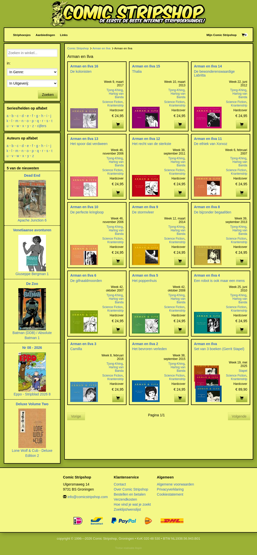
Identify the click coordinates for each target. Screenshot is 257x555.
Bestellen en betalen (130, 494)
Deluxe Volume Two (32, 404)
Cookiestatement (170, 494)
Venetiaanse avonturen (32, 230)
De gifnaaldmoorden (86, 281)
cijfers (41, 126)
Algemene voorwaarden (175, 484)
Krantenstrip (115, 105)
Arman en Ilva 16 (84, 66)
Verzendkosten (125, 499)
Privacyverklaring (170, 489)
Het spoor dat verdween (89, 144)
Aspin (138, 547)
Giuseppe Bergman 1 (32, 274)
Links (64, 34)
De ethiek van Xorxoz (210, 144)
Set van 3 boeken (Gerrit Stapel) (219, 349)
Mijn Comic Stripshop (222, 34)
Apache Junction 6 (32, 220)
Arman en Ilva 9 (145, 207)
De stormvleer (143, 212)
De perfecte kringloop (87, 212)
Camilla (76, 349)
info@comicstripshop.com (88, 497)
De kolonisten (81, 71)
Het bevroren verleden (149, 349)
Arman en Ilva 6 (83, 275)
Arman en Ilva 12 (146, 139)
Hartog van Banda (116, 95)
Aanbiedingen (45, 34)
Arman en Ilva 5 (145, 275)
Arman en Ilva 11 (208, 139)
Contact (120, 484)
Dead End (32, 175)
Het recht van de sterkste (151, 144)
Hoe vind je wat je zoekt (132, 504)
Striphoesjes (22, 34)
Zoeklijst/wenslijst (127, 509)
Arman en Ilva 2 (145, 344)
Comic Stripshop (78, 48)
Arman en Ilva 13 (84, 139)
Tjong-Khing (114, 90)
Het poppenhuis (144, 281)
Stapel (243, 371)
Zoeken (48, 95)
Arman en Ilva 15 (146, 66)
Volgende (239, 416)
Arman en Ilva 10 (84, 207)
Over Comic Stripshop (131, 489)
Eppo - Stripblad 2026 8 (32, 394)
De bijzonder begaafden (212, 212)
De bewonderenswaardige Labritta (214, 73)
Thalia (137, 71)
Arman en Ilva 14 (208, 66)
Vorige (76, 416)
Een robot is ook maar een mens (219, 281)
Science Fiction (112, 102)
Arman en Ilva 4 (207, 275)
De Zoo (32, 284)
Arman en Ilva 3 (83, 344)
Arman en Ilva (101, 48)
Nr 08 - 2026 (32, 348)
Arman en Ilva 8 (207, 207)
